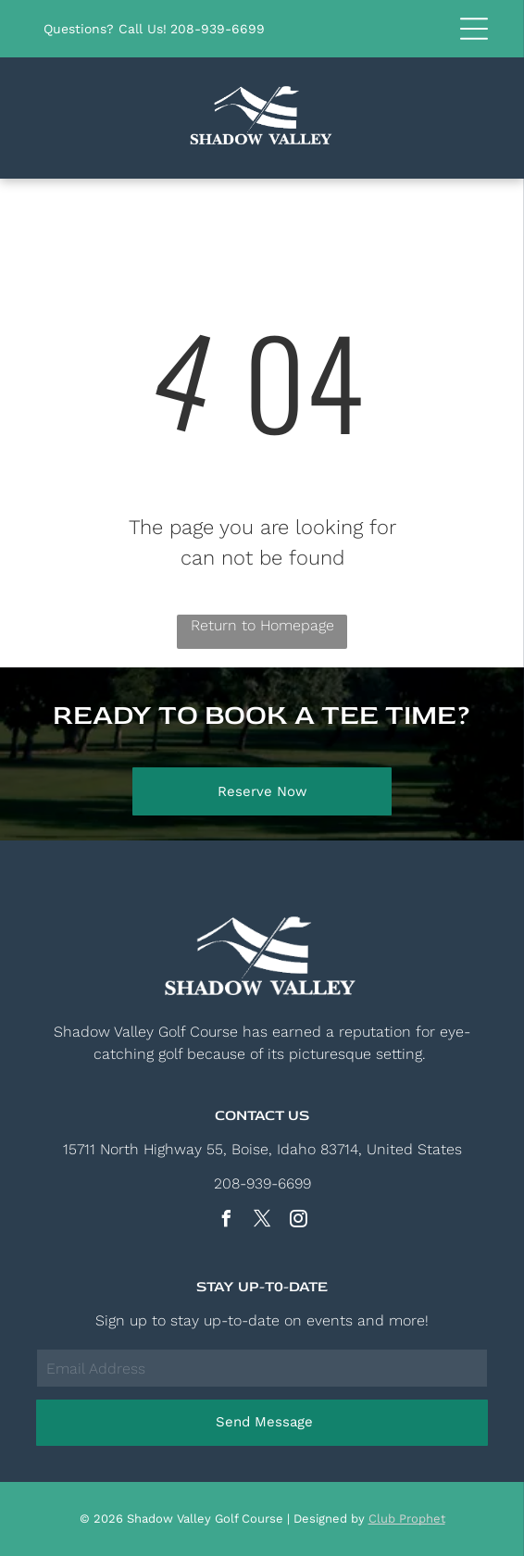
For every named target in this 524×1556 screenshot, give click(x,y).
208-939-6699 (217, 28)
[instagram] (298, 1221)
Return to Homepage (262, 625)
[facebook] (226, 1221)
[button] (474, 29)
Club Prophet (406, 1518)
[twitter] (262, 1221)
